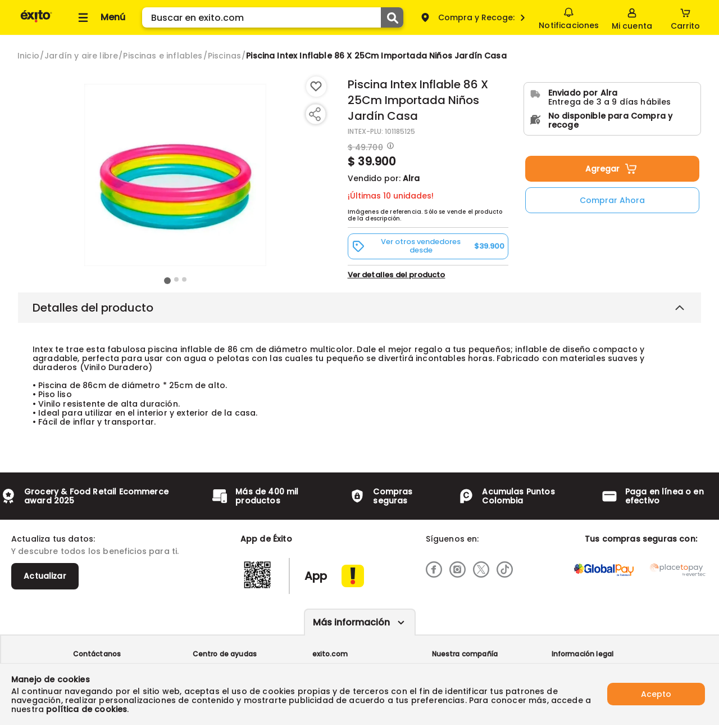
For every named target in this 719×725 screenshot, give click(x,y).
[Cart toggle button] (685, 17)
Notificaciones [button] (569, 17)
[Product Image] (175, 174)
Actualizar (45, 576)
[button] (428, 246)
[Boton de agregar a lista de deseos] (316, 86)
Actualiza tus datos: (53, 538)
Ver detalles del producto (396, 274)
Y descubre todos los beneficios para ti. (95, 551)
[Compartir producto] (314, 114)
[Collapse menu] (100, 17)
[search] (272, 17)
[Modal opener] (389, 147)
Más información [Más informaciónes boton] (351, 622)
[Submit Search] (392, 17)
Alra (411, 178)
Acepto (656, 694)
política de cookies (86, 709)
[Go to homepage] (28, 56)
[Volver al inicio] (36, 21)
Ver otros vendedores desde (428, 245)
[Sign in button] (632, 17)
